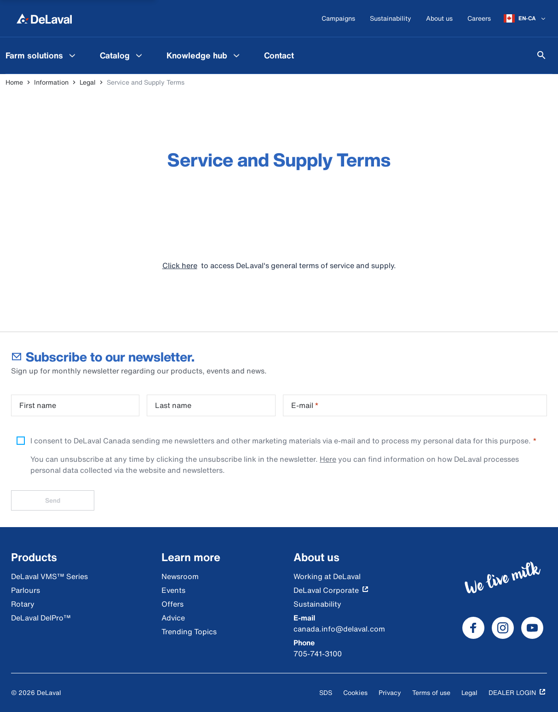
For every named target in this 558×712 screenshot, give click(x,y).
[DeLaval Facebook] (473, 628)
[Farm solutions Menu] (72, 55)
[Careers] (479, 18)
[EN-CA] (525, 18)
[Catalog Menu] (139, 55)
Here (328, 459)
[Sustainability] (390, 18)
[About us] (439, 18)
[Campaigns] (338, 18)
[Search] (541, 55)
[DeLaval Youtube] (532, 628)
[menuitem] (122, 55)
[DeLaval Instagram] (503, 628)
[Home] (44, 18)
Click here (179, 265)
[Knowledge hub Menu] (236, 55)
